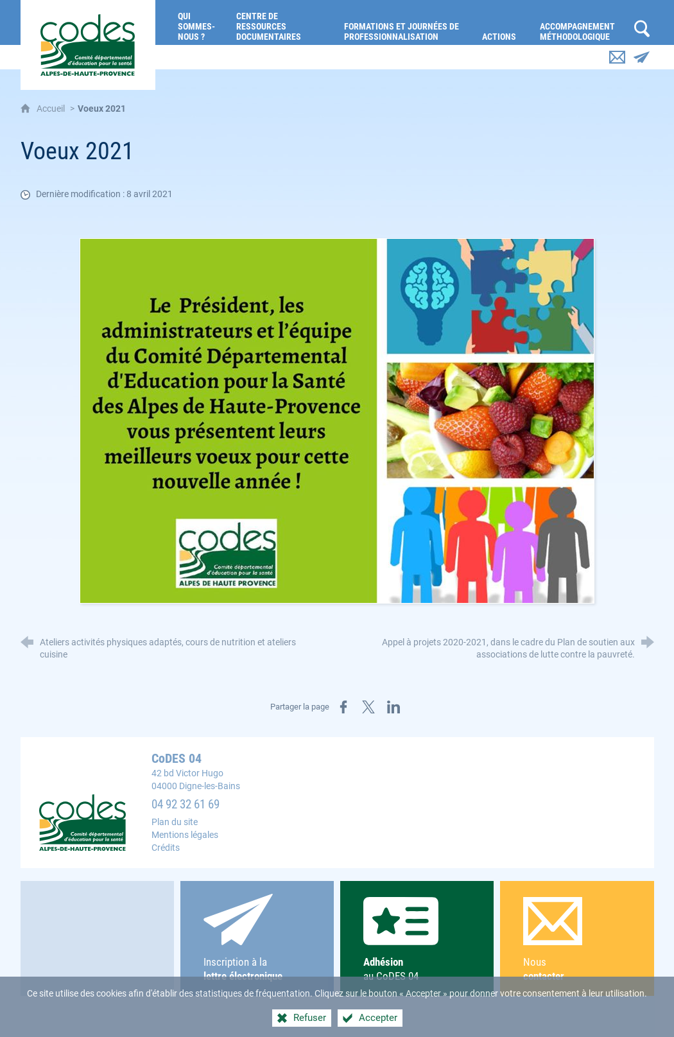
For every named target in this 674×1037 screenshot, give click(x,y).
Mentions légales (184, 835)
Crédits (165, 847)
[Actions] (501, 22)
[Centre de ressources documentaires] (280, 22)
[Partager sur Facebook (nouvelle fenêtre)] (343, 707)
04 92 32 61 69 (185, 804)
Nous (577, 940)
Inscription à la (257, 939)
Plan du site (174, 822)
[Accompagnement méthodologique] (580, 22)
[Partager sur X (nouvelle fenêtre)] (368, 707)
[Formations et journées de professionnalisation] (403, 22)
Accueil (52, 108)
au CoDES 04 (417, 939)
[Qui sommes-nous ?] (197, 22)
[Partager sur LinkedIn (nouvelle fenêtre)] (393, 707)
